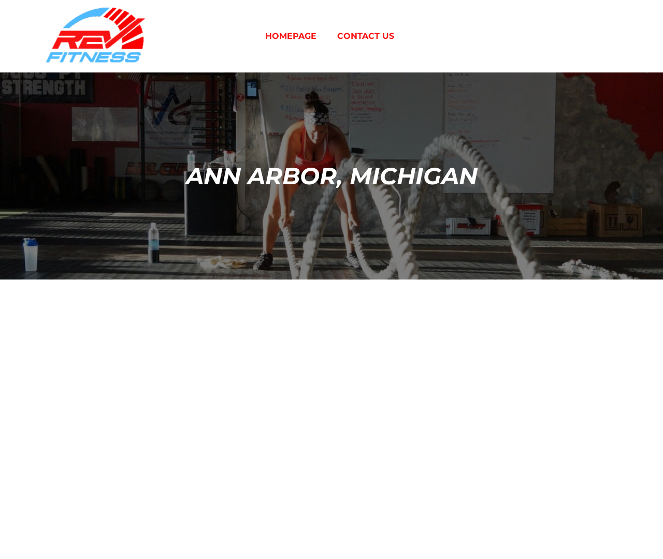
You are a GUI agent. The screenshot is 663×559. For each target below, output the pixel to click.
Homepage (290, 36)
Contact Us (365, 36)
